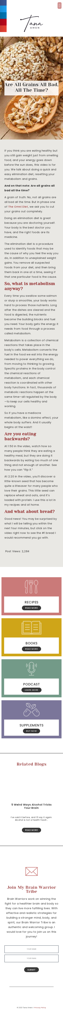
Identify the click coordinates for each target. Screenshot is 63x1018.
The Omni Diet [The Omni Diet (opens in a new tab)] (18, 206)
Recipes (31, 602)
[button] (60, 5)
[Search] (49, 982)
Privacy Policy (40, 1008)
